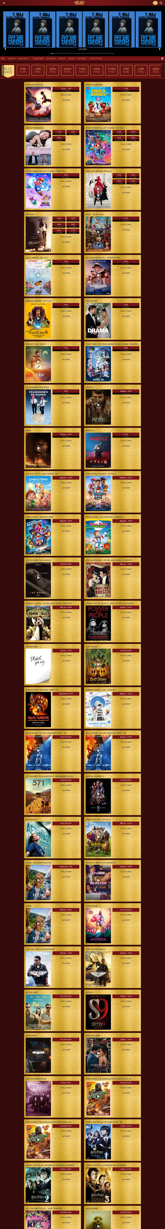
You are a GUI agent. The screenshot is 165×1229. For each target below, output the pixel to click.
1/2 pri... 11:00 (66, 90)
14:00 (66, 263)
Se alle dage (66, 95)
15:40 (66, 306)
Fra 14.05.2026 (66, 1039)
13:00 (72, 133)
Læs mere (82, 49)
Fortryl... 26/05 (66, 1169)
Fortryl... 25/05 (126, 1126)
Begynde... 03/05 (126, 478)
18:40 (72, 225)
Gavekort (61, 58)
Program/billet (38, 58)
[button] (5, 49)
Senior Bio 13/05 (66, 867)
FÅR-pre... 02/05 (126, 823)
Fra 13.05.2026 (125, 910)
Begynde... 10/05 (126, 521)
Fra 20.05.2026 (125, 1083)
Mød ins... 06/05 (66, 910)
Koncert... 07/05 (126, 737)
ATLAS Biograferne (79, 3)
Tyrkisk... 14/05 (126, 996)
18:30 (66, 392)
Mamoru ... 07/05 (126, 694)
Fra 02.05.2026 (66, 564)
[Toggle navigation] (4, 3)
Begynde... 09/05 (66, 521)
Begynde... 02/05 (66, 478)
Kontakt (71, 58)
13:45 (118, 139)
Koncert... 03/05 (126, 607)
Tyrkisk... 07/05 (66, 651)
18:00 (66, 176)
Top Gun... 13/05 (66, 953)
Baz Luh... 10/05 (126, 564)
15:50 (59, 139)
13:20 (125, 219)
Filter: (3, 58)
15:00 (132, 139)
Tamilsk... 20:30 (66, 435)
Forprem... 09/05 (126, 867)
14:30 (125, 263)
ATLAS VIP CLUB (95, 58)
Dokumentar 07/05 (66, 694)
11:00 (125, 90)
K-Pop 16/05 (66, 1083)
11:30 (118, 176)
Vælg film (11, 58)
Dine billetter (81, 58)
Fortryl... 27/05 (126, 1169)
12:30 (132, 133)
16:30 (59, 225)
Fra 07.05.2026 (125, 651)
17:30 (132, 176)
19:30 (118, 182)
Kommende (51, 58)
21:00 (132, 182)
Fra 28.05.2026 (66, 1212)
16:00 (125, 306)
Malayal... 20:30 (125, 392)
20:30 (59, 232)
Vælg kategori (23, 58)
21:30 (72, 232)
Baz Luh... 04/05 (66, 607)
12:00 (59, 219)
